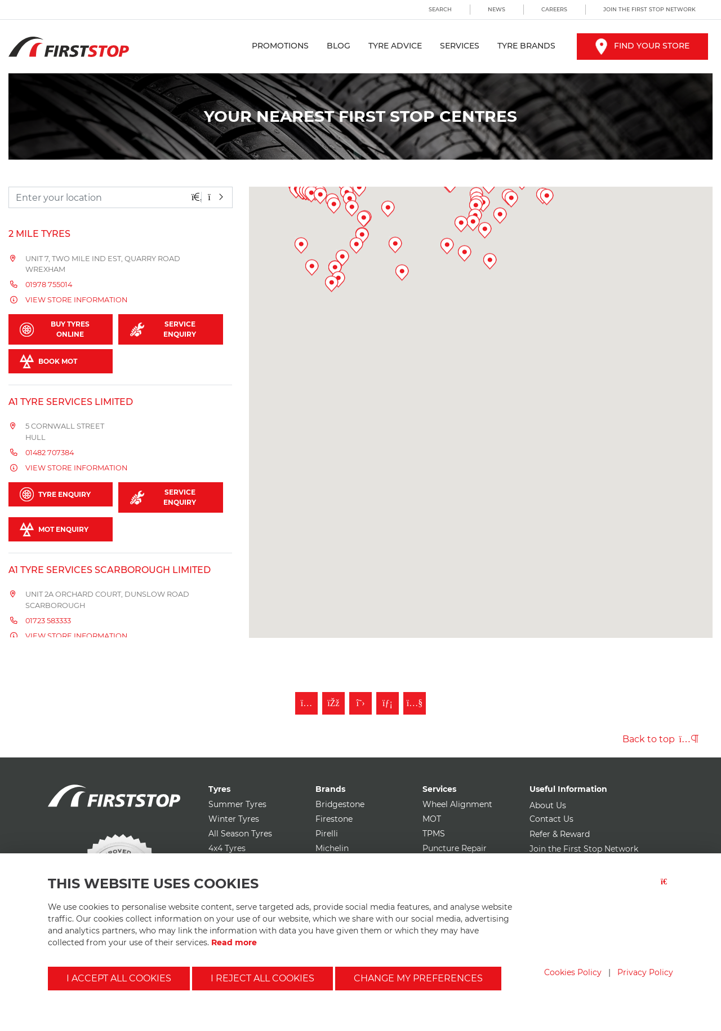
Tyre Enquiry (55, 494)
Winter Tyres (233, 819)
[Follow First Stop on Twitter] (360, 703)
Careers (554, 9)
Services (459, 46)
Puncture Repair (454, 848)
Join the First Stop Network (649, 9)
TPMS (433, 834)
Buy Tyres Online (54, 329)
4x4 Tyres (227, 848)
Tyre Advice (395, 46)
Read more (234, 942)
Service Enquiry (163, 329)
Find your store (642, 46)
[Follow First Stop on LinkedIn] (387, 703)
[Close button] (667, 888)
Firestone (334, 819)
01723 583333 (48, 620)
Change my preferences (418, 978)
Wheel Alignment (457, 804)
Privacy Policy (645, 972)
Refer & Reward (559, 834)
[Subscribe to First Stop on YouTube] (414, 703)
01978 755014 (48, 284)
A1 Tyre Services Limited (70, 401)
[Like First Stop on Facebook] (333, 703)
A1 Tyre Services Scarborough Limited (109, 570)
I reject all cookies (262, 978)
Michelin (332, 848)
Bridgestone (339, 804)
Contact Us (551, 819)
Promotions (280, 46)
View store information (76, 300)
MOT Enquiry (54, 529)
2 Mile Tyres (39, 233)
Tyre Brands (526, 46)
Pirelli (326, 834)
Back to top (660, 739)
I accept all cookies (118, 978)
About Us (547, 805)
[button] (360, 338)
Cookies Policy (573, 972)
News (496, 9)
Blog (338, 46)
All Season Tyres (240, 834)
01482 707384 (49, 452)
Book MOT (48, 361)
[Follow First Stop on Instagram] (306, 703)
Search (440, 9)
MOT (431, 819)
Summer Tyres (237, 804)
